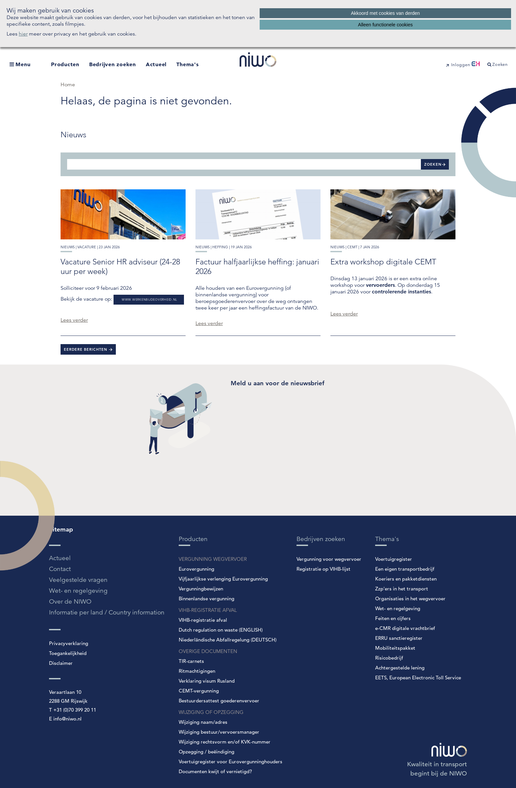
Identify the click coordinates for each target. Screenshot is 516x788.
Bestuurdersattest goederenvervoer (219, 700)
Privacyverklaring (68, 643)
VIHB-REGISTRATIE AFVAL (208, 610)
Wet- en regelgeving (78, 590)
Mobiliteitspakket (395, 648)
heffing (220, 247)
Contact (60, 569)
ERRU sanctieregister (399, 638)
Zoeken (433, 164)
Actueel (156, 64)
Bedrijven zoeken (112, 64)
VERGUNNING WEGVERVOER (213, 559)
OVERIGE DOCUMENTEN (208, 651)
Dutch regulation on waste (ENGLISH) (221, 630)
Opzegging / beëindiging (206, 751)
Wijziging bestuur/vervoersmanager (219, 732)
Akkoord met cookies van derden (385, 13)
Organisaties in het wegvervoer (410, 598)
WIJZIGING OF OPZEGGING (211, 712)
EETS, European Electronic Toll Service (418, 677)
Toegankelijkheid (68, 653)
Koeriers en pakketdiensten (406, 579)
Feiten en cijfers (393, 618)
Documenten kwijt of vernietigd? (215, 771)
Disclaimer (61, 663)
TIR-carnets (191, 661)
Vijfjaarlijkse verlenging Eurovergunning (223, 579)
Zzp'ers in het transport (401, 588)
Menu (22, 64)
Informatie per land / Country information (107, 612)
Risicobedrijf (389, 658)
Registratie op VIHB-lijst (323, 569)
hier (23, 34)
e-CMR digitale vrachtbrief (405, 628)
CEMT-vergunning (199, 691)
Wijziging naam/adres (203, 722)
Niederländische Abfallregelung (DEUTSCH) (227, 640)
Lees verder (74, 320)
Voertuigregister (393, 559)
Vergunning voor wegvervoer (329, 559)
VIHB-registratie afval (203, 620)
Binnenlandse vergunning (206, 598)
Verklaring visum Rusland (207, 681)
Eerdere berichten (86, 349)
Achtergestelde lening (400, 668)
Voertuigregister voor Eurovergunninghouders (230, 761)
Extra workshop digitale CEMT (383, 261)
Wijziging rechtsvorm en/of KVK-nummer (225, 742)
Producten (65, 64)
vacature (86, 247)
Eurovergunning (196, 569)
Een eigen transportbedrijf (404, 569)
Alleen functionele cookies (385, 24)
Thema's (187, 64)
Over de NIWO (70, 601)
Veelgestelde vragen (78, 580)
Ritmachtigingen (197, 671)
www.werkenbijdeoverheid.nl (149, 299)
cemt (352, 247)
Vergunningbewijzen (201, 588)
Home (68, 84)
